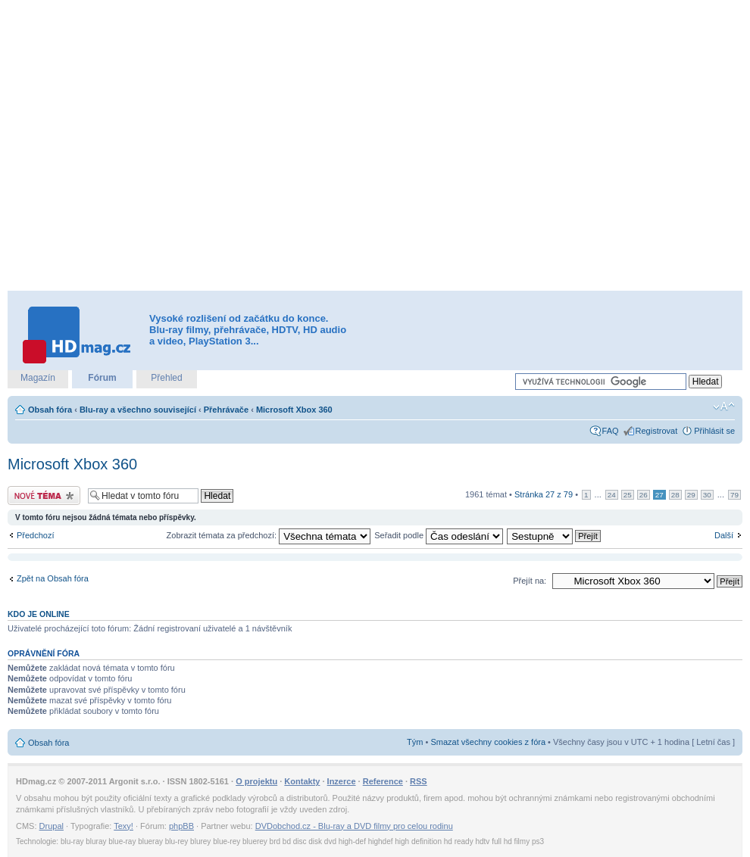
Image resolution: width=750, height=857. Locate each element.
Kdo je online (39, 614)
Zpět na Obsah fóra (53, 578)
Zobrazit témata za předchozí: (269, 535)
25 (627, 495)
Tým (415, 741)
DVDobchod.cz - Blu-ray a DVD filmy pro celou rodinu (354, 826)
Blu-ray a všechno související (138, 409)
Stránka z (543, 494)
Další (723, 535)
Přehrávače (226, 409)
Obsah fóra (50, 409)
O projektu (256, 781)
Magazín (37, 377)
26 (643, 495)
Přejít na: (529, 580)
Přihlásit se (714, 430)
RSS (418, 781)
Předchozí (36, 535)
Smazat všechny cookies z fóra (487, 741)
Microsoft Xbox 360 (294, 409)
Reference (383, 781)
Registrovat (657, 430)
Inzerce (341, 781)
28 (675, 495)
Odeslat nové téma (44, 495)
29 (691, 495)
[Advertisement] (159, 146)
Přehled (166, 377)
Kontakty (302, 781)
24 (612, 495)
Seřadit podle (438, 535)
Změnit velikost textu (724, 406)
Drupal (51, 826)
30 (707, 495)
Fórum (102, 377)
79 (734, 495)
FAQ (610, 430)
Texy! (123, 826)
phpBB (181, 826)
